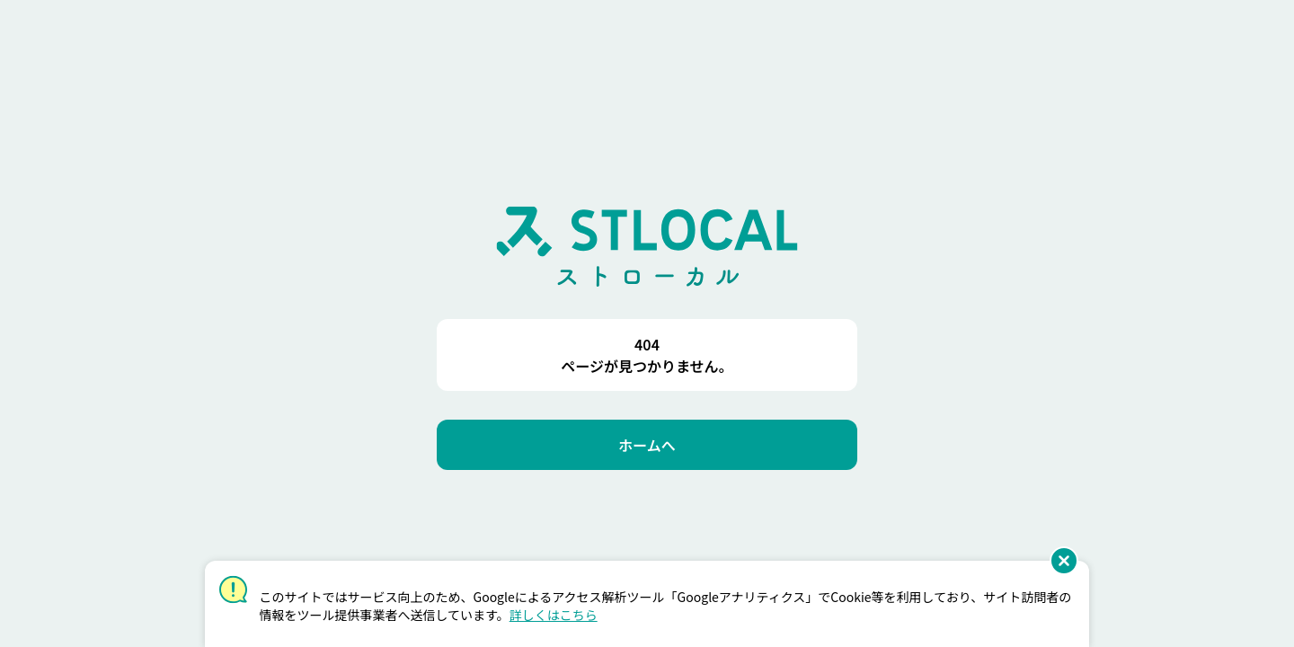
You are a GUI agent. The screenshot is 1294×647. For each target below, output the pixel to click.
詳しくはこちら (554, 615)
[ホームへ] (647, 445)
